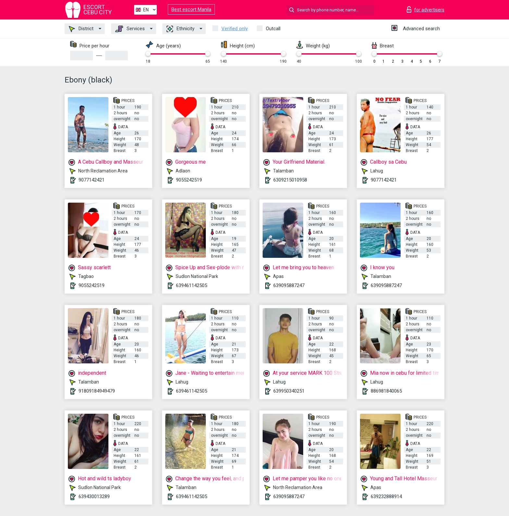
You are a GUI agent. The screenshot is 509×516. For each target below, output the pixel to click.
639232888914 (386, 496)
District (81, 29)
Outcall (273, 28)
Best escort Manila (191, 9)
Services (130, 29)
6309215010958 (290, 180)
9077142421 (92, 180)
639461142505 (191, 285)
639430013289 (94, 496)
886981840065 (386, 391)
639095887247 (288, 285)
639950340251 (288, 391)
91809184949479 (97, 391)
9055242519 (189, 180)
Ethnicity (180, 29)
